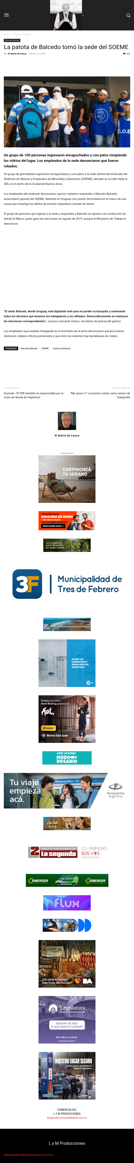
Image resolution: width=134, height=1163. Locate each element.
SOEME (45, 348)
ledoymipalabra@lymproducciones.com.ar (29, 1154)
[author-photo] (67, 430)
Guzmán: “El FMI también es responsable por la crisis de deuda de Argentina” (33, 395)
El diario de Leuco (17, 53)
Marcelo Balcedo (29, 348)
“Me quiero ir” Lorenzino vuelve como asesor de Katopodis (100, 395)
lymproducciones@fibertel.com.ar (67, 1117)
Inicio (6, 34)
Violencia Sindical (61, 348)
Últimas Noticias (21, 34)
